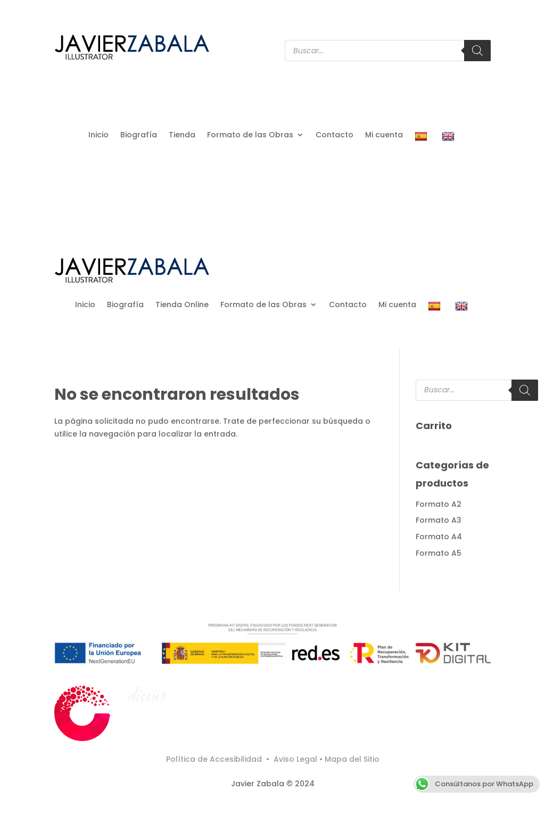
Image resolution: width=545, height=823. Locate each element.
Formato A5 (438, 553)
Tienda (182, 135)
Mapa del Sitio (352, 759)
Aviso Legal (295, 759)
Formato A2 (438, 504)
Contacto (334, 135)
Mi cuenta (384, 135)
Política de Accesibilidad (215, 759)
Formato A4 (439, 536)
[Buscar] (477, 50)
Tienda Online (182, 305)
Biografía (138, 135)
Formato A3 (438, 520)
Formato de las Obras (250, 135)
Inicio (98, 135)
